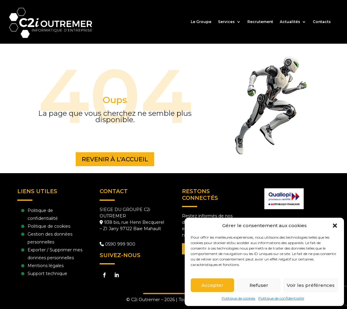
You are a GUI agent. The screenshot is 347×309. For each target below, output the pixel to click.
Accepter (212, 285)
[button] (335, 226)
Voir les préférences (311, 285)
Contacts (322, 22)
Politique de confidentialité (281, 298)
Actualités (290, 22)
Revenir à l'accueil (115, 159)
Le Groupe (201, 22)
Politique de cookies (238, 298)
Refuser (259, 285)
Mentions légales (46, 265)
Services (226, 22)
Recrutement (260, 22)
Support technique (47, 273)
